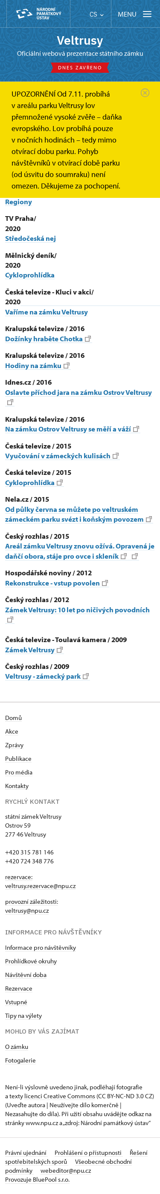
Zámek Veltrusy (34, 649)
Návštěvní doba (26, 975)
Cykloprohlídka (30, 274)
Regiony (18, 201)
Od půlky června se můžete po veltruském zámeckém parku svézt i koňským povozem (78, 514)
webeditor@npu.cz (66, 1170)
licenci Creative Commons (59, 1096)
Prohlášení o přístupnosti (89, 1152)
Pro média (18, 772)
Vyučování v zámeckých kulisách (62, 455)
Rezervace (18, 988)
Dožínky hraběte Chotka (48, 338)
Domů (13, 718)
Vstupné (16, 1002)
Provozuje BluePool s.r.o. (37, 1179)
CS (97, 14)
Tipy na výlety (23, 1015)
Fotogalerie (20, 1060)
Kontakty (17, 786)
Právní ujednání (26, 1152)
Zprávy (14, 745)
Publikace (18, 758)
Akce (11, 731)
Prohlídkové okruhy (31, 961)
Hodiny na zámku (37, 365)
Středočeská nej (30, 238)
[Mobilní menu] (135, 14)
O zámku (16, 1047)
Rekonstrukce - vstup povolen (56, 582)
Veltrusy (80, 40)
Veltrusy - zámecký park (47, 675)
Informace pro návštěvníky (40, 947)
